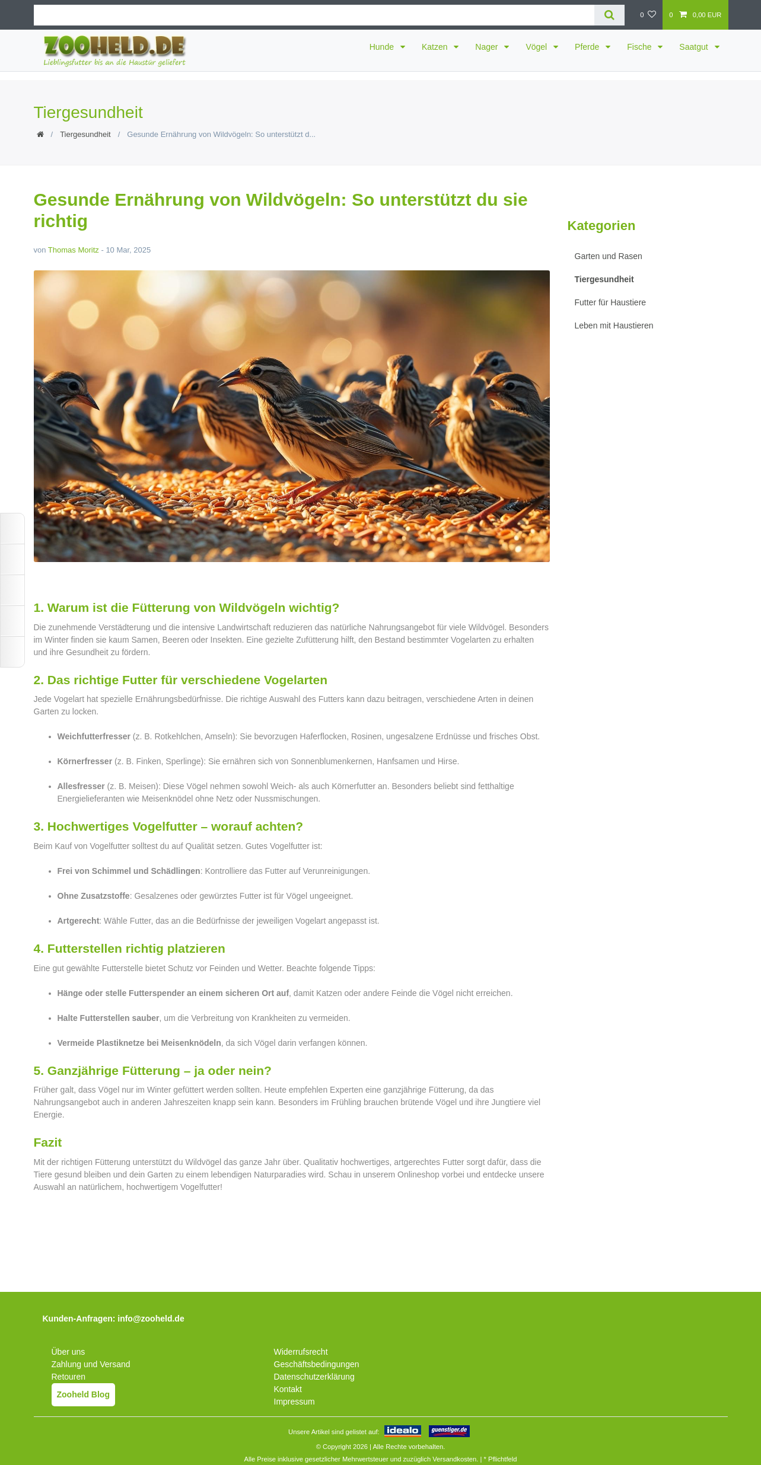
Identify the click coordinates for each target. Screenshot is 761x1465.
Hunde (383, 47)
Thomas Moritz (73, 249)
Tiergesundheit (85, 134)
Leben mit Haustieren (614, 325)
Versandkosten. (455, 1459)
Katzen (436, 47)
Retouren (69, 1376)
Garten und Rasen (608, 256)
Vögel (537, 47)
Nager (487, 47)
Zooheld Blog (83, 1394)
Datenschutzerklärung (314, 1376)
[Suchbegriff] (314, 15)
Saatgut (694, 47)
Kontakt (288, 1389)
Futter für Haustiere (611, 302)
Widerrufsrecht (301, 1352)
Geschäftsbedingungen (316, 1364)
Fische (640, 47)
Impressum (294, 1401)
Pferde (588, 47)
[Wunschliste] (648, 15)
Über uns (68, 1352)
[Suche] (609, 15)
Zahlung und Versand (91, 1364)
